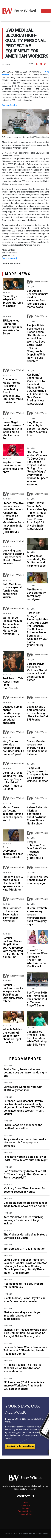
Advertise (25, 1505)
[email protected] (9, 258)
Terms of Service (25, 1511)
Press (25, 1503)
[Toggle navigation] (46, 11)
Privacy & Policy (25, 1514)
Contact (25, 1508)
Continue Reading (9, 105)
